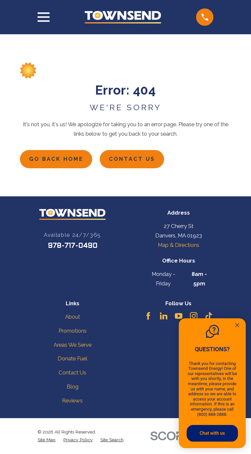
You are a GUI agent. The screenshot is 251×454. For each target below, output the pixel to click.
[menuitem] (47, 440)
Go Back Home (56, 159)
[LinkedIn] (163, 316)
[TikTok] (208, 316)
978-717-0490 (72, 246)
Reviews (72, 401)
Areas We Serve (73, 345)
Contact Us (133, 159)
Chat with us (212, 433)
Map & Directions (178, 245)
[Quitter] (237, 326)
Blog (72, 387)
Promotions (73, 331)
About (72, 317)
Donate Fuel (72, 359)
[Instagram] (193, 316)
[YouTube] (178, 316)
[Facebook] (148, 316)
